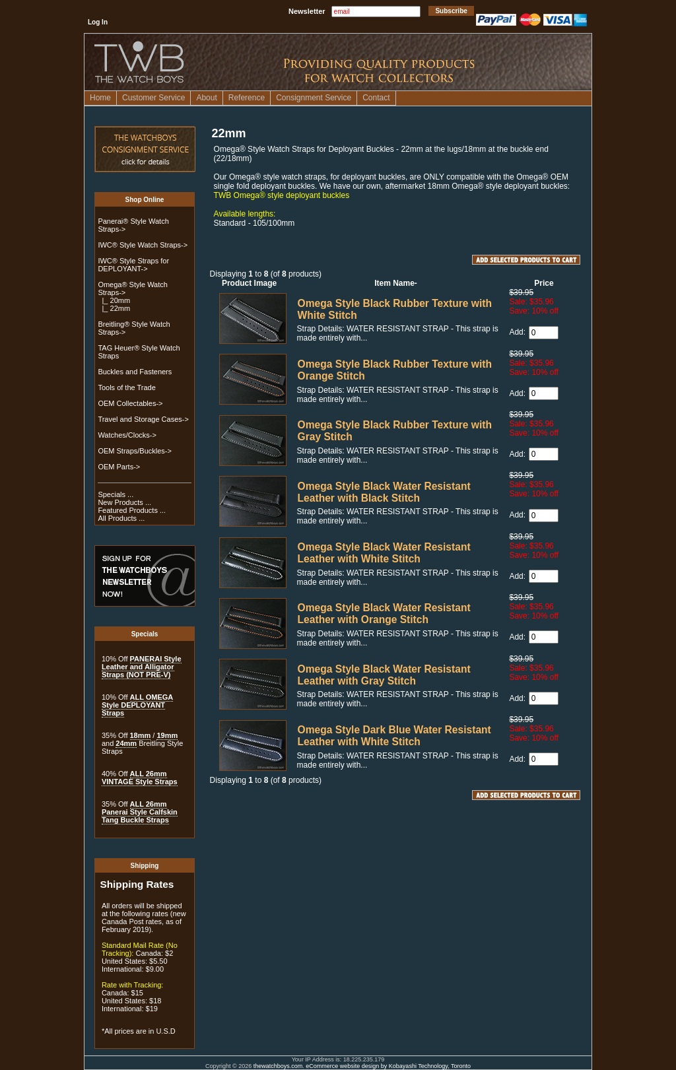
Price (543, 283)
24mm (126, 743)
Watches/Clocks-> (127, 435)
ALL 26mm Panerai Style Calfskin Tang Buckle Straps (140, 812)
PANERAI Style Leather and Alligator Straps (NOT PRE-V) (142, 667)
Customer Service (153, 97)
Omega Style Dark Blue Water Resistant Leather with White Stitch (394, 735)
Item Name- (395, 283)
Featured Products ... (132, 510)
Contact (375, 97)
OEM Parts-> (119, 467)
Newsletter (306, 11)
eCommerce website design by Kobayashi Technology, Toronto (388, 1066)
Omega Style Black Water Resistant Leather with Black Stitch (384, 492)
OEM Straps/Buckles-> (135, 451)
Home (100, 97)
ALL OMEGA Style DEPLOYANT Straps (137, 705)
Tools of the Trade (126, 387)
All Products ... (121, 518)
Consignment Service (313, 97)
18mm (140, 735)
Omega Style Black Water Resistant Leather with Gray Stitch (384, 674)
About (206, 97)
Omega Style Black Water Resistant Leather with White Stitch (384, 552)
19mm (167, 735)
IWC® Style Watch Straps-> (142, 245)
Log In (98, 22)
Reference (246, 97)
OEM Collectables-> (130, 403)
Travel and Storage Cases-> (143, 419)
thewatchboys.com (278, 1066)
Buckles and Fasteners (135, 372)
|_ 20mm (114, 300)
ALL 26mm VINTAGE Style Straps (140, 778)
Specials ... (115, 494)
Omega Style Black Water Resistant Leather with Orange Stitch (384, 613)
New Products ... (124, 502)
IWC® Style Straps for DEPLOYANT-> (133, 265)
